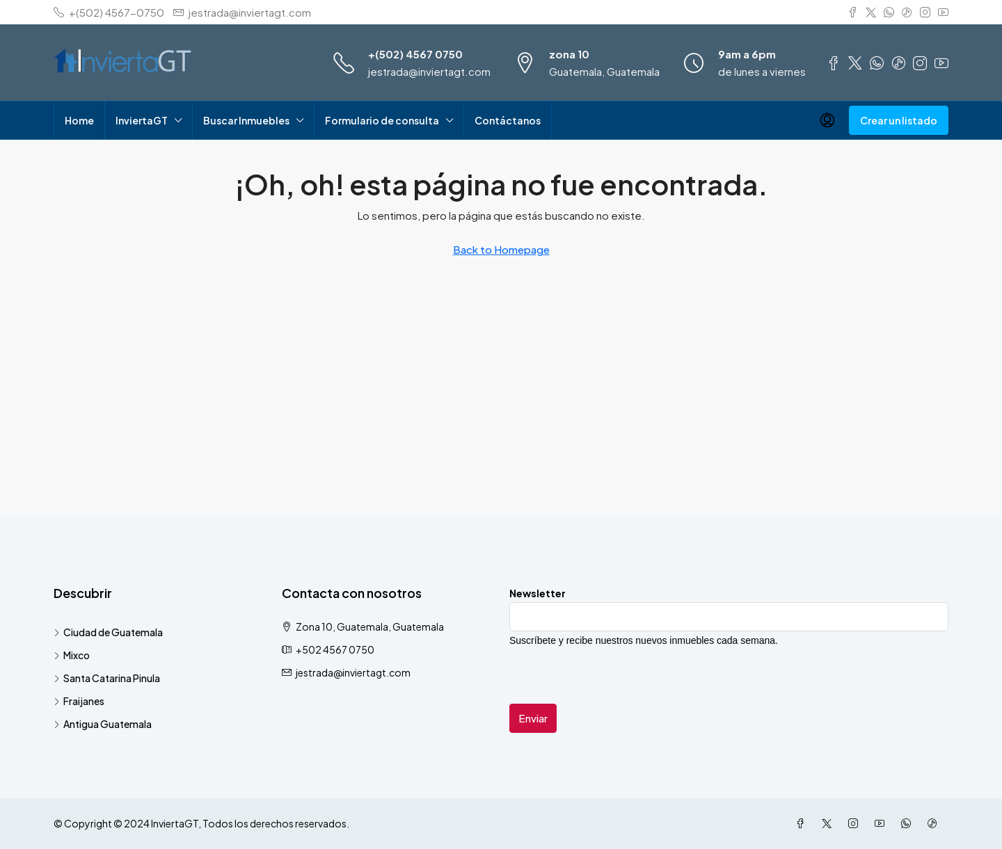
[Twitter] (829, 823)
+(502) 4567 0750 (415, 53)
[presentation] (615, 676)
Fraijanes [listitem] (79, 701)
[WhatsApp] (908, 823)
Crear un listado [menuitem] (898, 120)
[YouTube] (882, 823)
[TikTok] (935, 823)
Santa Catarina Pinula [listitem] (107, 678)
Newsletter (537, 593)
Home (79, 120)
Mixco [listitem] (72, 655)
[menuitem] (827, 120)
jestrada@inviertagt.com (429, 71)
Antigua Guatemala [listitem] (103, 724)
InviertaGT (142, 120)
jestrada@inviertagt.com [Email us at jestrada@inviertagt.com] (353, 672)
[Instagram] (856, 823)
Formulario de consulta (382, 120)
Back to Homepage (501, 249)
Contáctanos (508, 120)
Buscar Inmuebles (246, 120)
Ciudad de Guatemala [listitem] (108, 632)
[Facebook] (803, 823)
